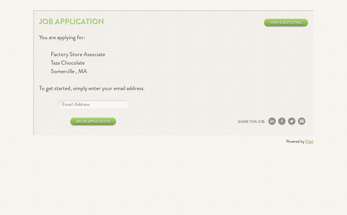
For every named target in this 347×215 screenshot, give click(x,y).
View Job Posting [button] (286, 22)
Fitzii (309, 141)
